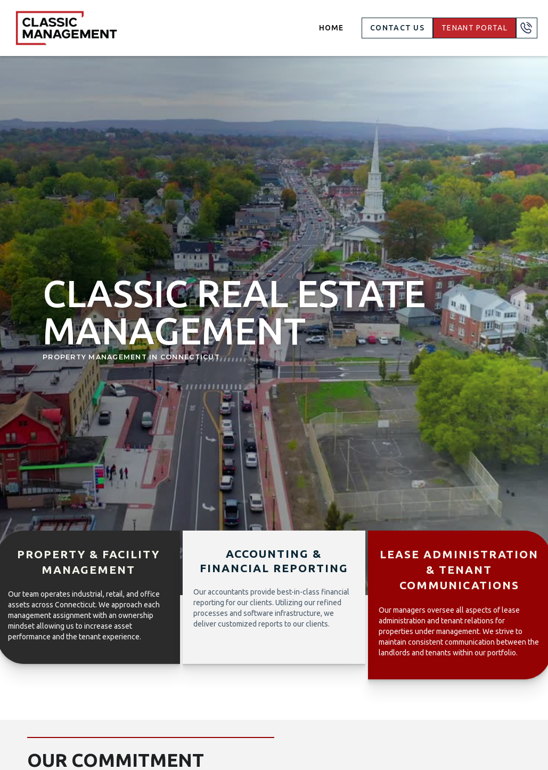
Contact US (397, 27)
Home (331, 27)
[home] (66, 28)
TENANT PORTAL (474, 27)
